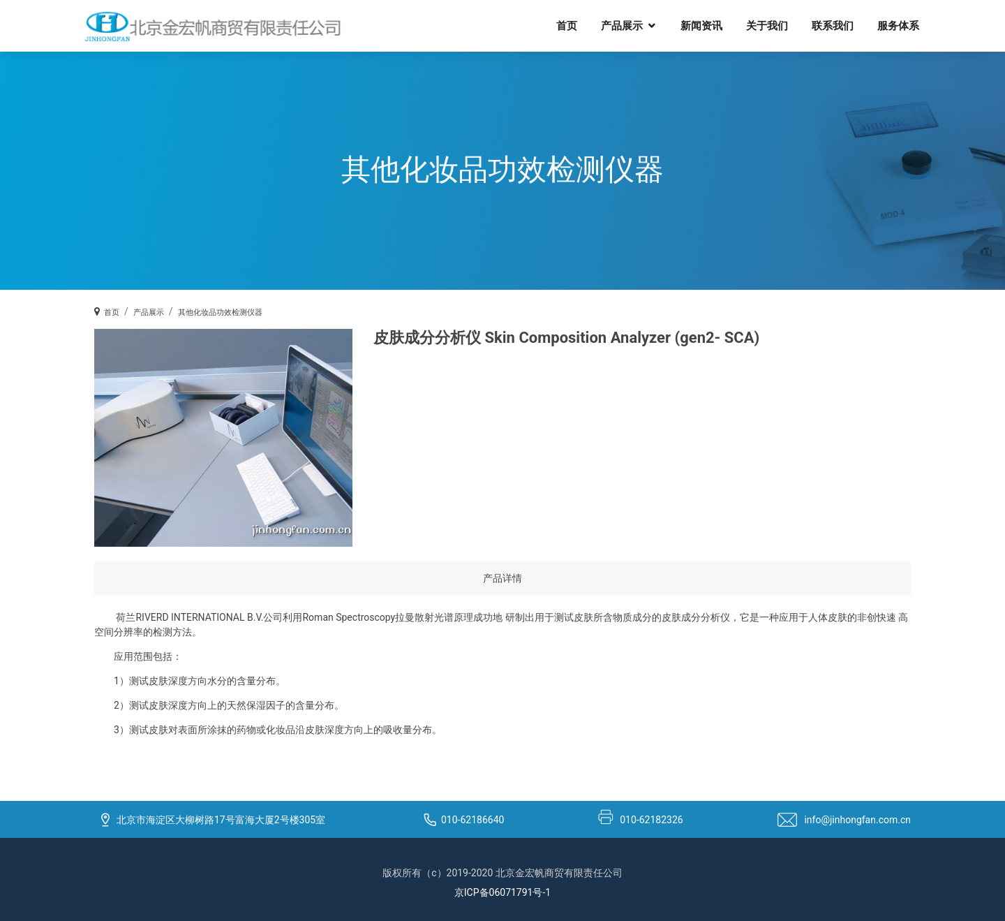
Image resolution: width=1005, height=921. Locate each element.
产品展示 (622, 25)
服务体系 (898, 25)
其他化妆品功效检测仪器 (220, 312)
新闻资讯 (701, 25)
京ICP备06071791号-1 (502, 892)
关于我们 (767, 25)
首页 (566, 25)
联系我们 (833, 25)
